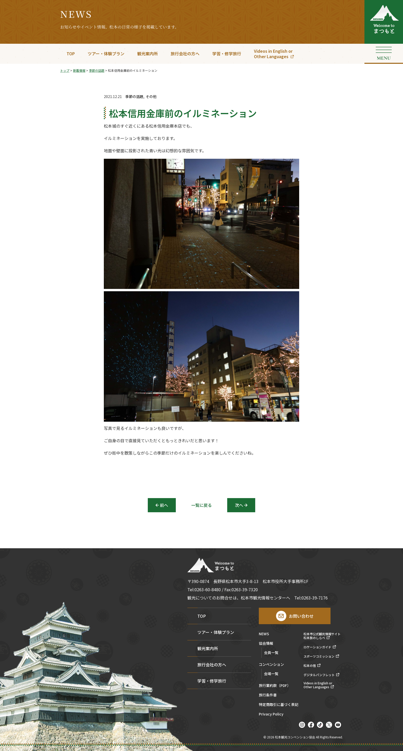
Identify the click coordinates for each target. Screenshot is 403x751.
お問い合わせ (301, 616)
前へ (164, 505)
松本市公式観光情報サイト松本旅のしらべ (322, 636)
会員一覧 (271, 652)
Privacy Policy (271, 714)
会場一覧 (271, 673)
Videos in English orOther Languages (273, 53)
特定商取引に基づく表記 (278, 705)
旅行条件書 (268, 695)
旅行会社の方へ (185, 53)
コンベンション (271, 664)
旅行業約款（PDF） (275, 686)
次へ (239, 505)
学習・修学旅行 (226, 53)
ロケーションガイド (317, 647)
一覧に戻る (201, 505)
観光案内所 (147, 53)
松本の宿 (310, 666)
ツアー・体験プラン (106, 53)
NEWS (264, 634)
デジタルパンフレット (319, 675)
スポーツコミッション (319, 656)
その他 (151, 96)
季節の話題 (134, 96)
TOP (71, 53)
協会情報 (266, 643)
